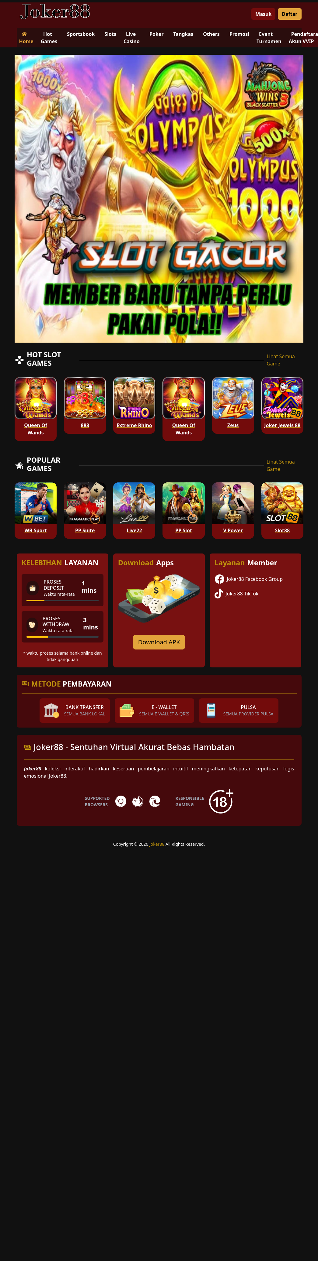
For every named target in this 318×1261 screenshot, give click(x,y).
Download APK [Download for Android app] (159, 642)
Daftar (289, 14)
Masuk (263, 14)
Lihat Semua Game (281, 360)
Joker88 (156, 844)
